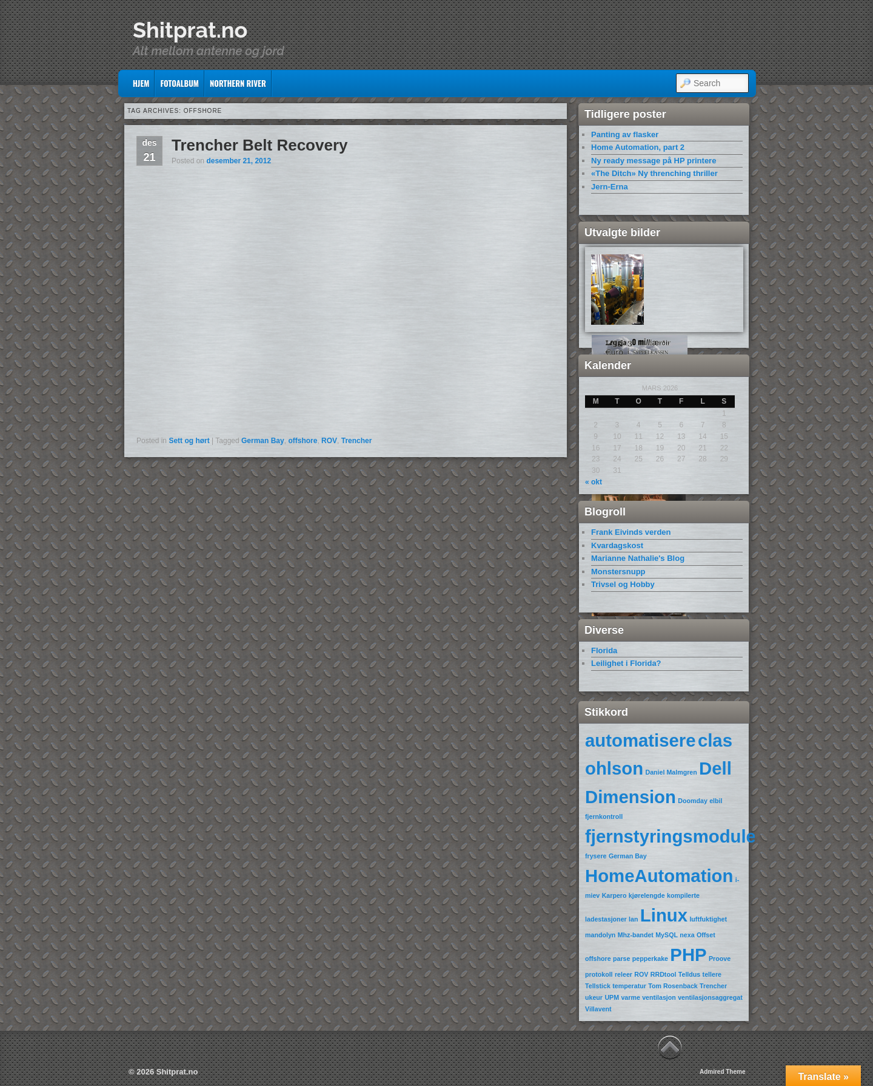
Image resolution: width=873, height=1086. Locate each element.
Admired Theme (723, 1071)
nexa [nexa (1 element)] (687, 934)
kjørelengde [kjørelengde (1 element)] (647, 895)
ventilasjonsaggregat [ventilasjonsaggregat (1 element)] (710, 997)
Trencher (356, 440)
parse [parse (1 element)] (621, 958)
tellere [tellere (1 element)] (712, 974)
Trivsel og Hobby (623, 584)
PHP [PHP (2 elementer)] (688, 955)
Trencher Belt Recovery (259, 145)
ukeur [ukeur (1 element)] (594, 997)
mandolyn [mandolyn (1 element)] (600, 934)
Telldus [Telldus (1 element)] (689, 974)
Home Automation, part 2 (637, 147)
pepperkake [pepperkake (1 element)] (650, 958)
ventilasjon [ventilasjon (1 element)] (659, 997)
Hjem (141, 83)
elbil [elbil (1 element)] (715, 800)
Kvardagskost (617, 545)
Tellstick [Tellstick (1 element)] (597, 985)
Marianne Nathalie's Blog (637, 558)
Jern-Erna (609, 186)
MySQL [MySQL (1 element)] (666, 934)
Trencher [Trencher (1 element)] (713, 985)
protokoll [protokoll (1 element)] (599, 974)
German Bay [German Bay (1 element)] (628, 856)
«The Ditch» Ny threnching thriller (654, 173)
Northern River (238, 83)
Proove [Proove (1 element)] (720, 958)
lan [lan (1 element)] (633, 919)
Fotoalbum (179, 83)
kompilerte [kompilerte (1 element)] (683, 895)
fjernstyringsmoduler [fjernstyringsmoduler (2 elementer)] (674, 836)
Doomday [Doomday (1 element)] (692, 800)
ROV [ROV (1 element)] (641, 974)
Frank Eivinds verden (631, 532)
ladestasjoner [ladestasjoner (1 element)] (606, 919)
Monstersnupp (618, 571)
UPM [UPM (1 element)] (611, 997)
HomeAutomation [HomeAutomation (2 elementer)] (659, 876)
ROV (329, 440)
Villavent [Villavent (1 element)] (598, 1009)
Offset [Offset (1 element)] (706, 934)
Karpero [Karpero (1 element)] (614, 895)
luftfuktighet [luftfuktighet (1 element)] (708, 919)
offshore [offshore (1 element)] (598, 958)
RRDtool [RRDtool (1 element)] (664, 974)
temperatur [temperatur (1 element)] (629, 985)
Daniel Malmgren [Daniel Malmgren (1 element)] (671, 772)
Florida (604, 650)
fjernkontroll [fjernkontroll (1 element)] (604, 816)
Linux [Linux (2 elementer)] (663, 915)
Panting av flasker (624, 134)
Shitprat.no (190, 29)
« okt (593, 482)
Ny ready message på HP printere (653, 160)
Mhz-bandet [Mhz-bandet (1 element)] (636, 934)
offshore (302, 440)
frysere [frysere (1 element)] (596, 856)
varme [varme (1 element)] (630, 997)
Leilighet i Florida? (626, 663)
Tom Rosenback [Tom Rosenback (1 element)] (673, 985)
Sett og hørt (189, 440)
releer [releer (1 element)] (623, 974)
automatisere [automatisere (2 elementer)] (640, 740)
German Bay (262, 440)
